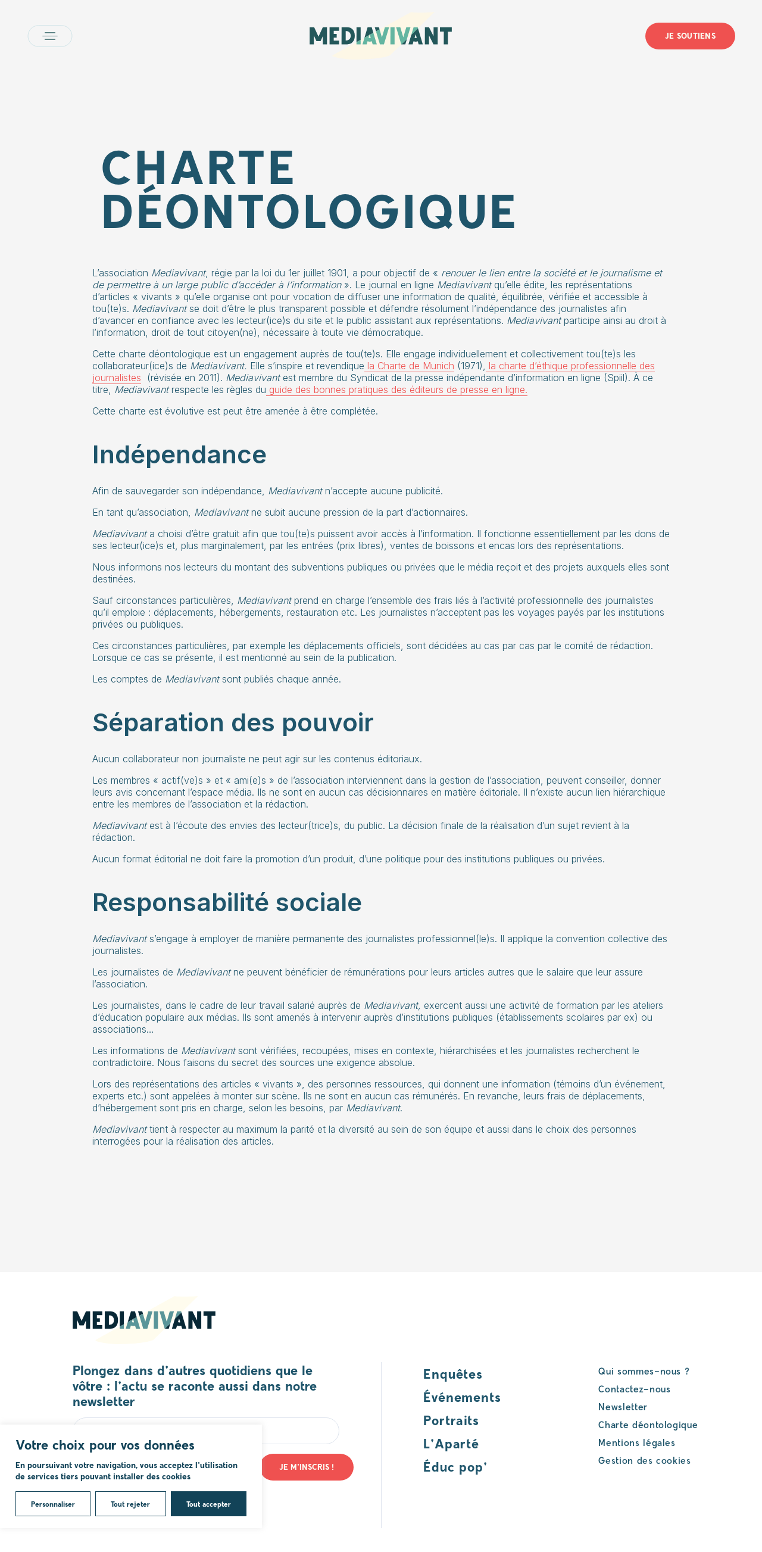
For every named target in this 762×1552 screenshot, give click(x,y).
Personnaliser (53, 1504)
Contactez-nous (634, 1388)
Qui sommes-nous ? (643, 1370)
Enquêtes (453, 1373)
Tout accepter (208, 1504)
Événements (462, 1396)
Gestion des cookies (644, 1460)
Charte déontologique (648, 1424)
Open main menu (50, 36)
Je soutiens (690, 35)
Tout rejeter (130, 1504)
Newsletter (622, 1406)
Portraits (451, 1420)
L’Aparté (451, 1443)
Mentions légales (636, 1442)
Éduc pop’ (455, 1466)
